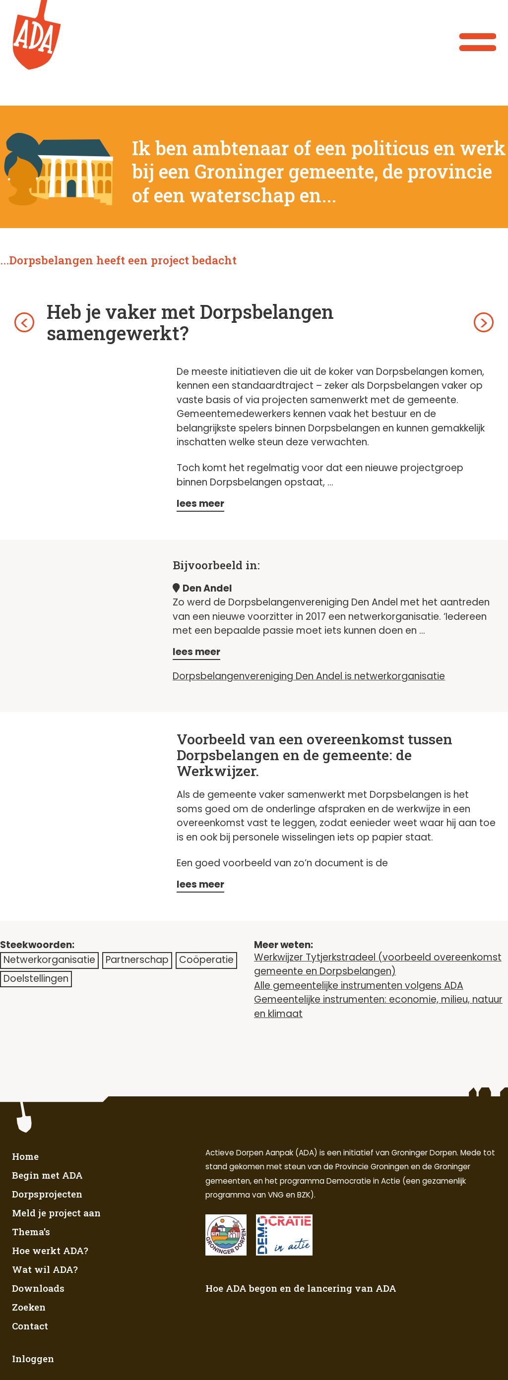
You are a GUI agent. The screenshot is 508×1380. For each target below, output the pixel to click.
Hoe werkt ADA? (50, 1250)
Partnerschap (137, 959)
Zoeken (29, 1307)
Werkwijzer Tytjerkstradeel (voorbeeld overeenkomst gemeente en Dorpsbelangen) (378, 964)
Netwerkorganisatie (49, 959)
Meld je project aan (56, 1212)
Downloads (38, 1288)
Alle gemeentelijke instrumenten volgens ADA (358, 985)
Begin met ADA (47, 1175)
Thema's (31, 1231)
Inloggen (33, 1358)
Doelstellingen (35, 978)
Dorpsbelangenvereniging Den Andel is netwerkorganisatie (309, 676)
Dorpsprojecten (47, 1194)
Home (25, 1156)
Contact (30, 1326)
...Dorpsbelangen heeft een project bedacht (118, 259)
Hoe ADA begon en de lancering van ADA (300, 1288)
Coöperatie (206, 959)
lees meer (200, 503)
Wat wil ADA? (45, 1269)
